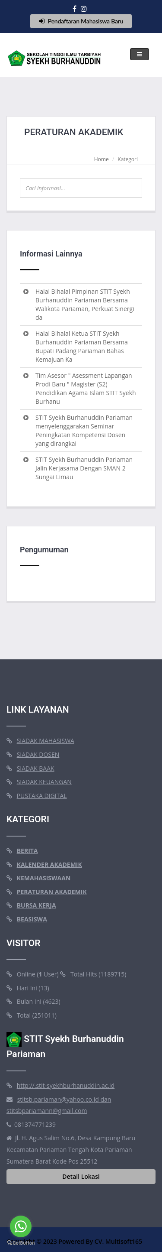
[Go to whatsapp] (21, 1226)
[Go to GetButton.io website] (21, 1243)
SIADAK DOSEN (38, 754)
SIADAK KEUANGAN (44, 782)
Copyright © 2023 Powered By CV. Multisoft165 (74, 1241)
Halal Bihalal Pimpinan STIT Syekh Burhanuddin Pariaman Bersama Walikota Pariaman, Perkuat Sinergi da (84, 304)
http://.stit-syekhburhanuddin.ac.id (66, 1085)
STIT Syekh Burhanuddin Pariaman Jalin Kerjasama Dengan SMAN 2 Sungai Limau (84, 468)
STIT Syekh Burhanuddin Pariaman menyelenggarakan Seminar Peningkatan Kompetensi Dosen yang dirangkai (84, 430)
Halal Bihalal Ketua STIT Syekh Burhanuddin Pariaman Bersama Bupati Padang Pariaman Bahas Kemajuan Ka (81, 346)
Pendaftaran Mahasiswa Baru (81, 21)
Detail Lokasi (80, 1176)
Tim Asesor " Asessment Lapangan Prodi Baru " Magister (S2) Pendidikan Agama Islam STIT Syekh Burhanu (85, 388)
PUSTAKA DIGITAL (42, 795)
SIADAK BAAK (35, 768)
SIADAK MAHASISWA (45, 740)
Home (101, 159)
